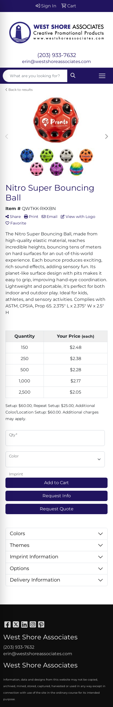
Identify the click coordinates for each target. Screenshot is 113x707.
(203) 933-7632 (56, 55)
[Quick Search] (35, 76)
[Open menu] (102, 75)
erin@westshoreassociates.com (56, 61)
